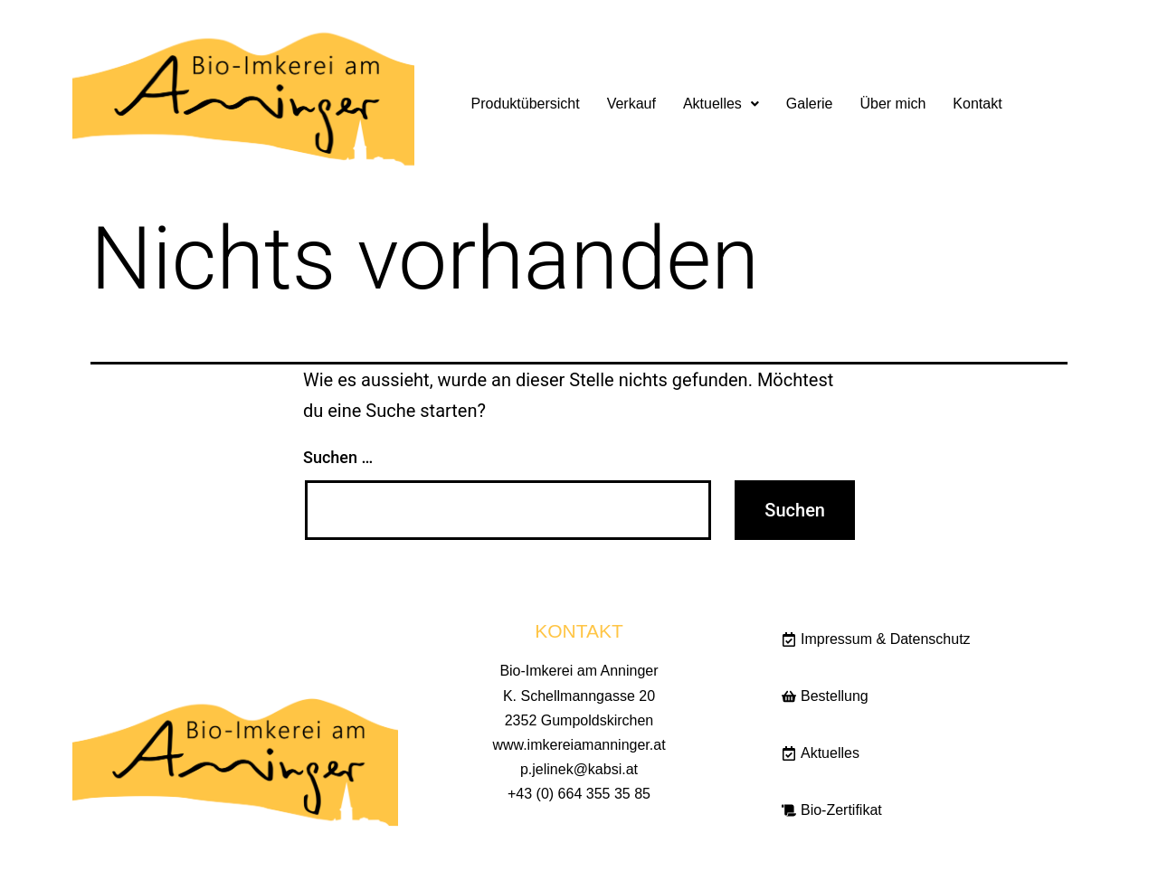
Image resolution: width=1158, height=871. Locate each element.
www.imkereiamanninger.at (578, 745)
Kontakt (977, 103)
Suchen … (338, 457)
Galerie (809, 103)
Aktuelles (721, 103)
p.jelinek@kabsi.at (579, 769)
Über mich (892, 103)
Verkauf (631, 103)
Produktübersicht (525, 103)
